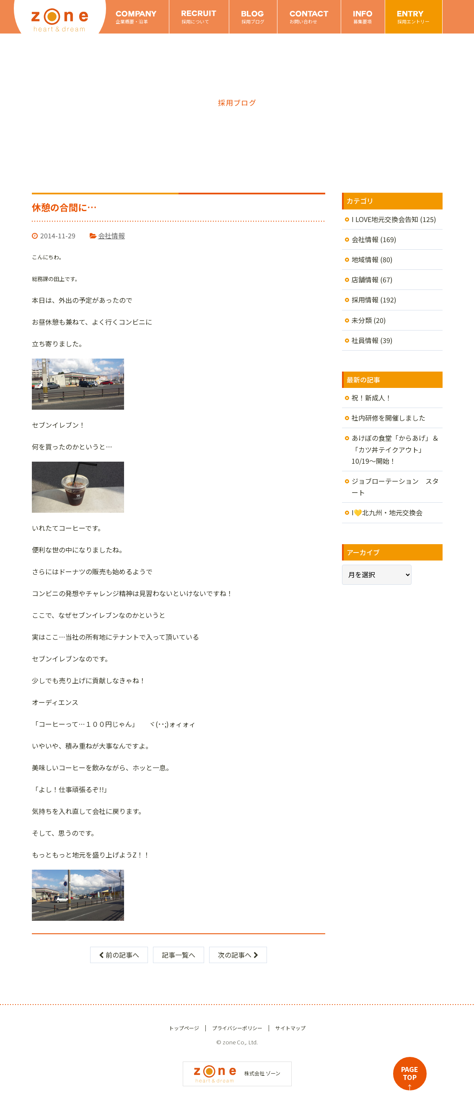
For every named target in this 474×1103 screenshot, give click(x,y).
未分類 (362, 320)
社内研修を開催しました (388, 418)
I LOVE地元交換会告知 (385, 219)
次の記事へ (238, 955)
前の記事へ (119, 955)
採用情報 (365, 299)
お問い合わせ (303, 21)
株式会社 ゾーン (237, 1073)
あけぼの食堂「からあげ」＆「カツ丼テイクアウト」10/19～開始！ (395, 449)
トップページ (184, 1027)
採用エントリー (413, 21)
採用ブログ (252, 21)
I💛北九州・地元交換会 (387, 512)
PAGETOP (409, 1077)
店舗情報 (365, 279)
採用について (195, 21)
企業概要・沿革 (132, 21)
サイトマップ (290, 1027)
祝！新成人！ (372, 398)
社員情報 (365, 340)
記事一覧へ (178, 955)
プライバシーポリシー (237, 1027)
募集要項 (362, 21)
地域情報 (365, 259)
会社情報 (111, 235)
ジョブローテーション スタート (395, 486)
